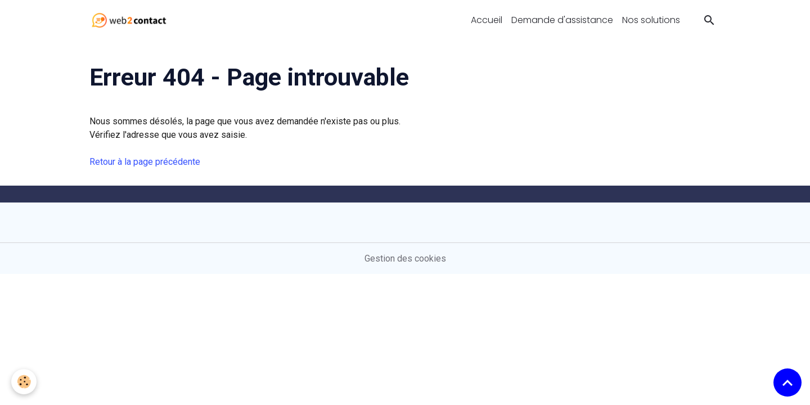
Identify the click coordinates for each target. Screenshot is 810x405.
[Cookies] (24, 381)
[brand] (131, 20)
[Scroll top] (787, 382)
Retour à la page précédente (144, 161)
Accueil (486, 20)
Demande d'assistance (562, 20)
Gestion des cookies (405, 258)
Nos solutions (651, 20)
